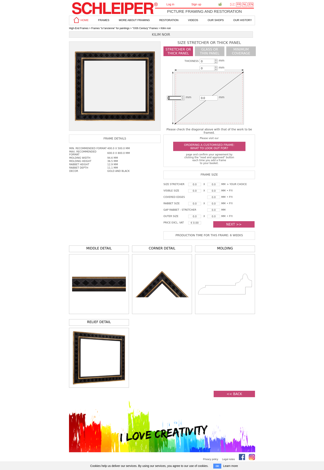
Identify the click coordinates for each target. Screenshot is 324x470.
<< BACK (234, 394)
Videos (193, 20)
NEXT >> (234, 224)
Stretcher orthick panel (178, 51)
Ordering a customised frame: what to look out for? (209, 146)
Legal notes (228, 459)
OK (217, 466)
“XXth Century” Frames (145, 28)
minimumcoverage (241, 51)
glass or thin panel (209, 51)
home (80, 20)
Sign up (196, 4)
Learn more (230, 466)
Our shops (216, 20)
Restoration (169, 20)
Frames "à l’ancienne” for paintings (110, 28)
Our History (242, 20)
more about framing (134, 20)
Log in (170, 4)
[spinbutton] (208, 61)
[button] (216, 60)
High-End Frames (78, 28)
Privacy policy (210, 459)
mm (221, 60)
